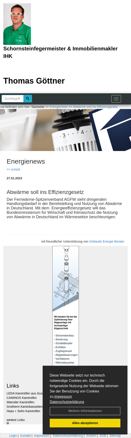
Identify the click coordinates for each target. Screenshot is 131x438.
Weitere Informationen (85, 411)
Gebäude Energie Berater (106, 241)
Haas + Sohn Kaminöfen (23, 411)
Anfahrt (91, 435)
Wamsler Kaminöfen (20, 402)
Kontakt (25, 435)
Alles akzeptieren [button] (85, 423)
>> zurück (13, 169)
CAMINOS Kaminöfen (22, 398)
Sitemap (115, 435)
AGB (103, 435)
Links (13, 386)
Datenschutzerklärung (67, 402)
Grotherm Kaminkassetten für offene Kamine (37, 406)
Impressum (63, 396)
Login (13, 435)
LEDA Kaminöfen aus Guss (25, 393)
